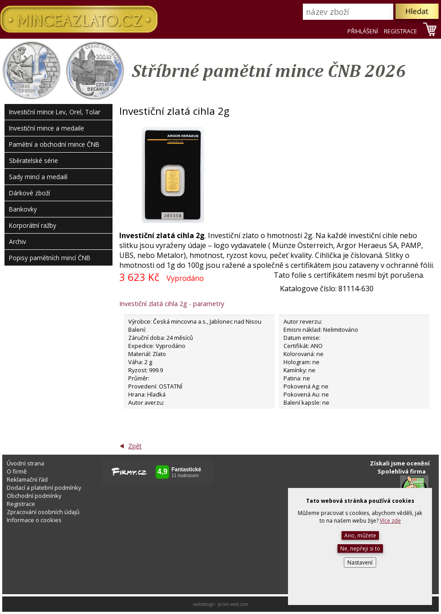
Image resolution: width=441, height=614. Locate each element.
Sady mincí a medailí (38, 176)
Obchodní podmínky (34, 496)
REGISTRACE (400, 31)
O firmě (17, 471)
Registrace (21, 504)
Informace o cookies (34, 520)
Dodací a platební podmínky (44, 487)
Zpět (135, 446)
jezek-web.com (233, 604)
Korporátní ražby (32, 225)
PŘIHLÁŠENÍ (362, 31)
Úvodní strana (25, 463)
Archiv (17, 241)
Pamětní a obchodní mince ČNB (54, 144)
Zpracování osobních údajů (43, 512)
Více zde (390, 520)
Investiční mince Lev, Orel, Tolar (54, 112)
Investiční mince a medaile (46, 128)
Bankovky (23, 209)
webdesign (204, 604)
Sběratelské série (33, 160)
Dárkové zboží (29, 193)
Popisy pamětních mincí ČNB (49, 257)
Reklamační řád (27, 479)
